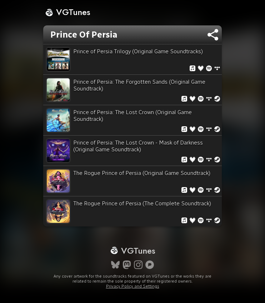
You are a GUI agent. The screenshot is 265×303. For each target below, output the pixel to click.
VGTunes (67, 12)
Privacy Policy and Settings (132, 286)
